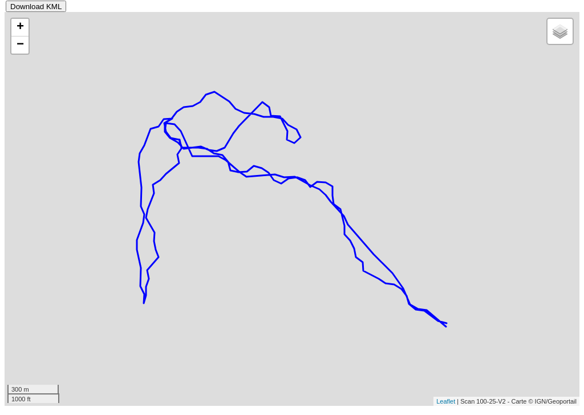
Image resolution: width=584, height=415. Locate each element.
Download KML (36, 6)
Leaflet (445, 401)
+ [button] (20, 27)
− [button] (20, 45)
